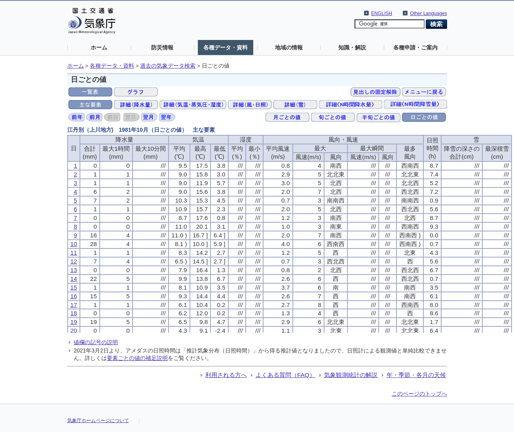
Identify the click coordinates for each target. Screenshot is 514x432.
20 (73, 330)
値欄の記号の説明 (96, 342)
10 (73, 244)
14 (73, 278)
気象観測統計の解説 (350, 374)
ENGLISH (381, 13)
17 (73, 304)
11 (73, 252)
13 (73, 270)
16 (73, 296)
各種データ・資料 (225, 47)
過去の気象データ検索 (167, 66)
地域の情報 (289, 47)
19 (73, 321)
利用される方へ (226, 374)
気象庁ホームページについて (98, 420)
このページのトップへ (419, 393)
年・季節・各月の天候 (416, 374)
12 (73, 261)
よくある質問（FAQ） (285, 374)
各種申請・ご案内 (415, 47)
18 (73, 313)
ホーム (99, 47)
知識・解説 (352, 47)
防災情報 (162, 47)
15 (73, 287)
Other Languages (428, 13)
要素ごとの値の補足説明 (137, 358)
